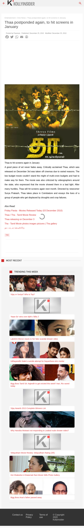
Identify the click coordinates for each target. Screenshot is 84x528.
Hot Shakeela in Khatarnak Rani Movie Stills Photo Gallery (35, 475)
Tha (7, 235)
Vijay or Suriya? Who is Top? (23, 294)
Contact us (17, 515)
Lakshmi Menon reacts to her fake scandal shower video (34, 339)
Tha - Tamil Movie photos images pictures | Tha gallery (31, 223)
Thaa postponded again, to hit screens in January (46, 18)
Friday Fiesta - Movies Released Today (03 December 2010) (33, 210)
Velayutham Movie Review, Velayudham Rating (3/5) (33, 453)
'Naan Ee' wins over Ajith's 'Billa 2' (25, 317)
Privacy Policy (29, 516)
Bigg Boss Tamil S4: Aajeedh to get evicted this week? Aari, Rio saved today (40, 384)
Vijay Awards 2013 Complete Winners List (28, 408)
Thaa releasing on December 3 (19, 219)
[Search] (80, 3)
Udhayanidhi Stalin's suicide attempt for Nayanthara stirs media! (37, 361)
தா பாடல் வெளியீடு (14, 228)
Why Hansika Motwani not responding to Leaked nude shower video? (40, 430)
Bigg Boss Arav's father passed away (26, 497)
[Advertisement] (42, 61)
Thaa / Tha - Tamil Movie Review (20, 215)
